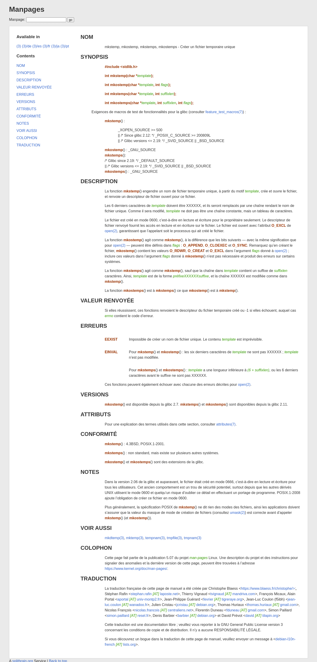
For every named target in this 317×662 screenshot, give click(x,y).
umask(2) (237, 513)
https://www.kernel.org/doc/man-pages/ (136, 569)
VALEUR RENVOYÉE (107, 300)
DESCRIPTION (98, 181)
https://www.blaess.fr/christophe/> (268, 588)
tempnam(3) (155, 538)
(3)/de (26, 46)
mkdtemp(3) (114, 538)
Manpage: (17, 19)
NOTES (89, 472)
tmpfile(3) (174, 538)
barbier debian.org (196, 616)
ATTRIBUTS (95, 414)
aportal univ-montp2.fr (138, 599)
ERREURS (93, 326)
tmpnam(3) (192, 538)
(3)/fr (46, 46)
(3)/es (37, 46)
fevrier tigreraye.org (222, 599)
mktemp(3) (134, 538)
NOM (86, 37)
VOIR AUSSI (96, 528)
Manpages (26, 9)
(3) (18, 46)
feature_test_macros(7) (224, 112)
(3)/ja (55, 46)
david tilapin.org (261, 616)
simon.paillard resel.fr (128, 616)
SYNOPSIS (94, 57)
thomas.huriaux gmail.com (271, 605)
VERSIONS (94, 394)
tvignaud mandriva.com (232, 594)
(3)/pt (65, 46)
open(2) (111, 231)
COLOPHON (96, 548)
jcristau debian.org (194, 605)
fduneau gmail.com (245, 610)
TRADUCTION (98, 578)
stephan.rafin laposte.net (154, 594)
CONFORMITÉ (98, 434)
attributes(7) (225, 424)
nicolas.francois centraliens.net (163, 610)
